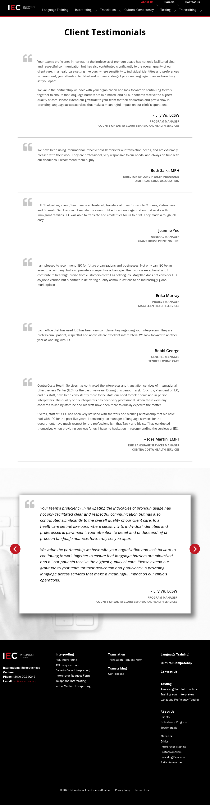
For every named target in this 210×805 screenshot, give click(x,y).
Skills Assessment (172, 762)
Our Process (116, 674)
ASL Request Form (68, 665)
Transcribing (187, 10)
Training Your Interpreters (178, 694)
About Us (147, 2)
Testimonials (169, 728)
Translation (108, 10)
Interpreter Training (173, 747)
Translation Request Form (125, 660)
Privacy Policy (122, 790)
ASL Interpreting (66, 660)
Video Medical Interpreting (73, 686)
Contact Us (192, 2)
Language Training (55, 10)
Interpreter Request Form (73, 675)
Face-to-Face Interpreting (72, 670)
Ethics (165, 741)
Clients (165, 717)
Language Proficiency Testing (180, 700)
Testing (165, 10)
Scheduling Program (174, 722)
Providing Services (173, 757)
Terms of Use (142, 790)
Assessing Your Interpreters (179, 689)
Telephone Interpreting (71, 681)
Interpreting (83, 10)
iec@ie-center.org (24, 681)
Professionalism (171, 752)
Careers (169, 2)
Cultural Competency (139, 10)
